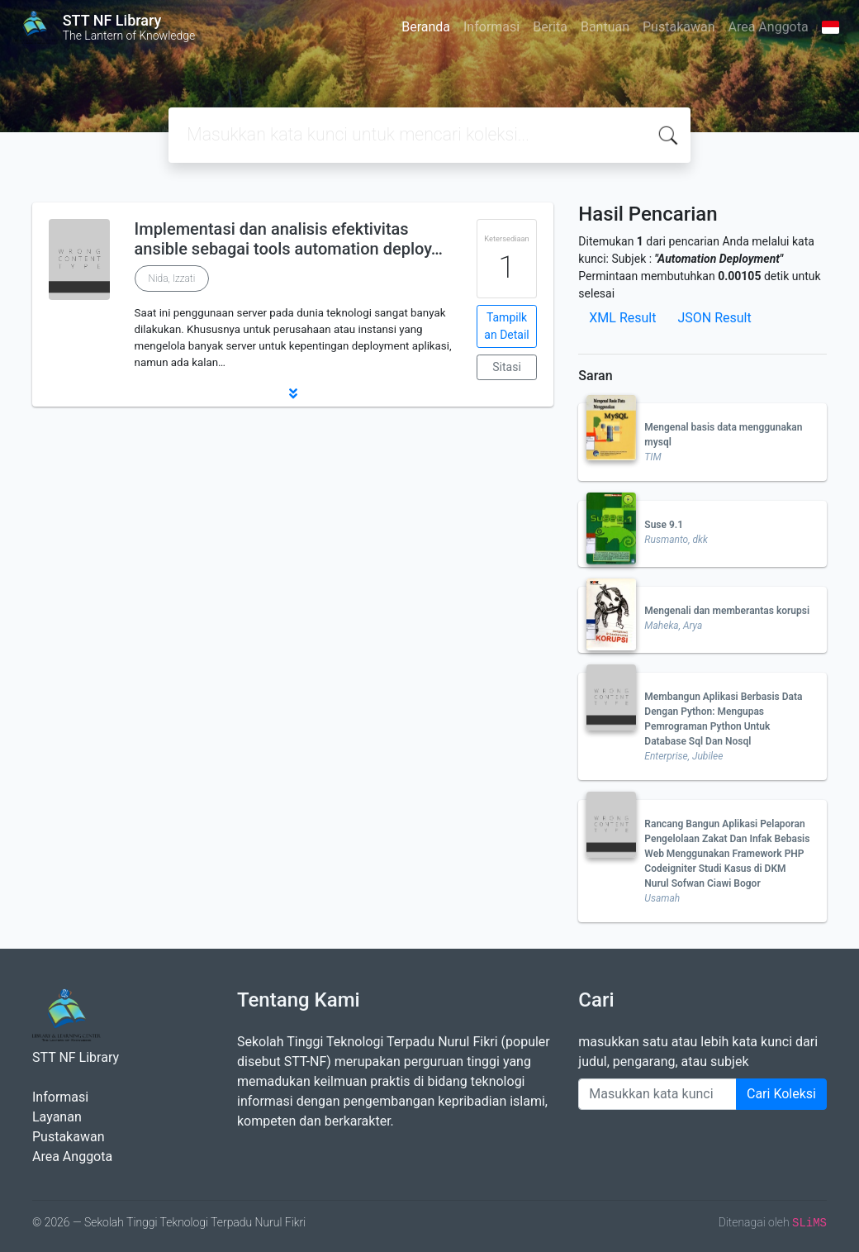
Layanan (57, 1117)
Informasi (491, 27)
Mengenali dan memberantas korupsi (726, 610)
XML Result (622, 318)
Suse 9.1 (663, 525)
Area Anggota (768, 27)
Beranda (425, 27)
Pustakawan (678, 27)
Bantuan (605, 27)
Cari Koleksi (781, 1094)
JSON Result (714, 318)
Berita (550, 27)
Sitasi (506, 367)
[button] (292, 393)
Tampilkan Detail (506, 326)
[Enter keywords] (657, 1094)
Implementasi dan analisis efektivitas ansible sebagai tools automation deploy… (289, 239)
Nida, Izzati (172, 278)
